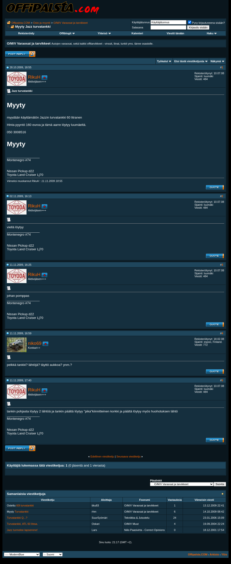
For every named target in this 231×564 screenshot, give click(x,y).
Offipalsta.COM (21, 22)
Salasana (137, 27)
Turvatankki (21, 511)
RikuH (34, 77)
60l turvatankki (25, 505)
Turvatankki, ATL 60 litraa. (22, 523)
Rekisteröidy (26, 33)
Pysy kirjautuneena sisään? (206, 22)
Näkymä (216, 61)
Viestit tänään (175, 33)
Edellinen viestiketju (102, 456)
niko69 (34, 343)
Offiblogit (67, 33)
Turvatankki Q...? (17, 517)
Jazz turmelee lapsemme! (22, 529)
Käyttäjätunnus (141, 22)
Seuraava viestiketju (128, 456)
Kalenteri (137, 33)
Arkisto (214, 554)
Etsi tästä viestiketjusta (189, 61)
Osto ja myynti (41, 22)
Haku (212, 33)
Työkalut (162, 61)
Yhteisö (104, 33)
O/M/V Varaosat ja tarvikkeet (71, 22)
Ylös (224, 554)
